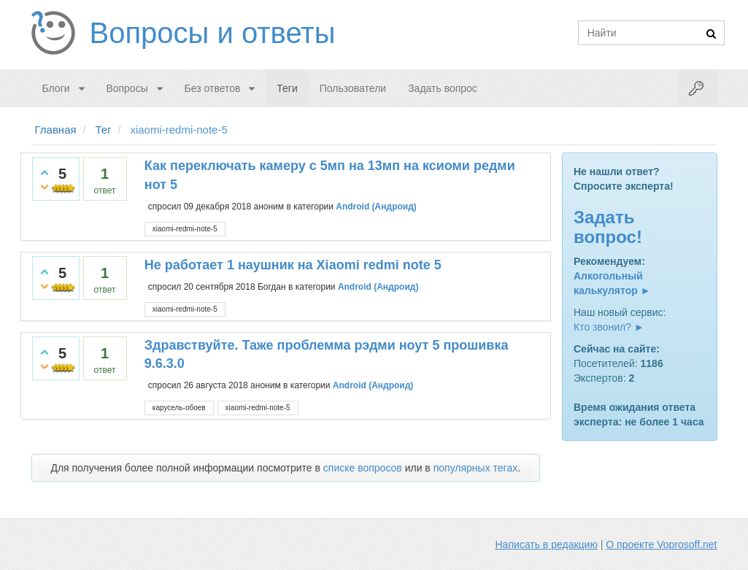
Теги (287, 88)
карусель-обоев (179, 408)
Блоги (56, 88)
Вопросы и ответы (213, 33)
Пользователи (353, 88)
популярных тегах (475, 468)
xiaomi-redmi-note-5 (185, 229)
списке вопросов (362, 468)
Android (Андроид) (376, 206)
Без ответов (213, 88)
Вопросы (126, 88)
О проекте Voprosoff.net (661, 544)
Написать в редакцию (547, 544)
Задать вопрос (442, 88)
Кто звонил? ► (609, 327)
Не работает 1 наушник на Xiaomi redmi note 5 (293, 265)
